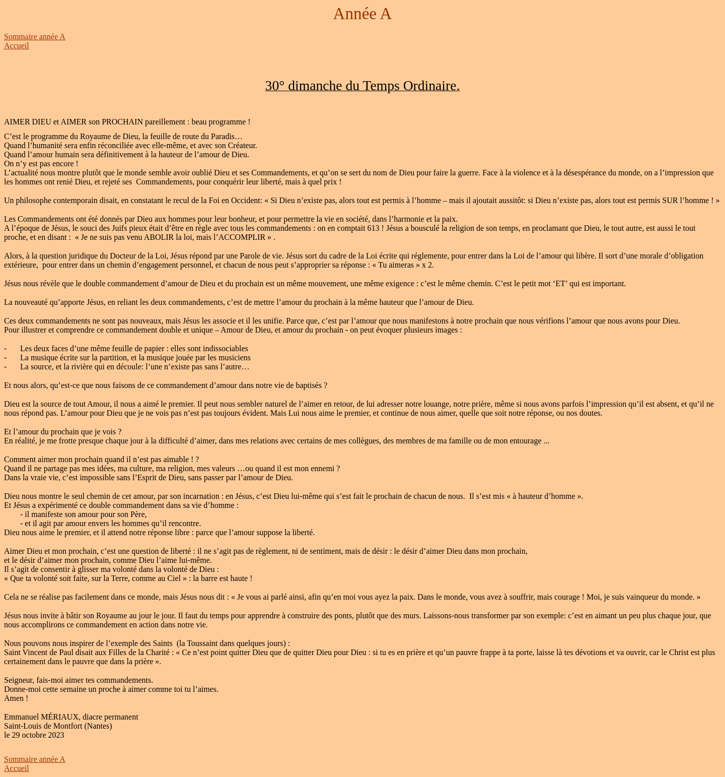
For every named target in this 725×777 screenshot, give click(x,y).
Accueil (16, 45)
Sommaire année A (34, 36)
